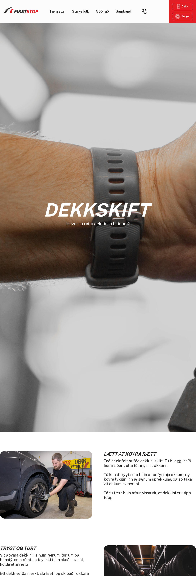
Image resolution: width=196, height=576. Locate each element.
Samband (123, 11)
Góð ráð (102, 11)
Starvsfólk (80, 11)
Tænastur (57, 11)
